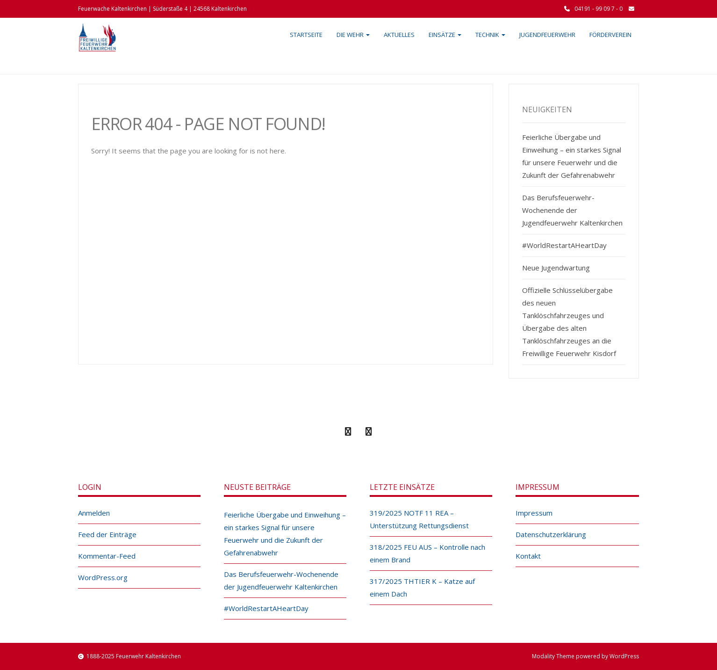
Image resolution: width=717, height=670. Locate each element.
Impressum (534, 512)
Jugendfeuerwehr (547, 34)
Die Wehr (353, 34)
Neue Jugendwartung (556, 267)
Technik (490, 34)
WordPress (624, 656)
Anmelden (94, 512)
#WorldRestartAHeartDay (564, 245)
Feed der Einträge (107, 534)
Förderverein (610, 34)
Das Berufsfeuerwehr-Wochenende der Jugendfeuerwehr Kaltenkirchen (572, 210)
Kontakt (528, 556)
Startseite (306, 34)
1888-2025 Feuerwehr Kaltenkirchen (133, 656)
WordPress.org (103, 577)
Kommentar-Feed (107, 556)
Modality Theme (553, 656)
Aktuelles (399, 34)
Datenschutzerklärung (551, 534)
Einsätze (445, 34)
